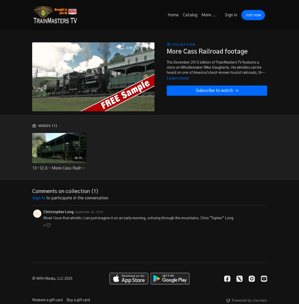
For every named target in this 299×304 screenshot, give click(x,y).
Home (173, 15)
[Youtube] (264, 279)
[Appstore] (128, 278)
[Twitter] (239, 279)
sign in (38, 198)
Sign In (231, 15)
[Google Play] (170, 278)
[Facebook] (227, 279)
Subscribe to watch (218, 91)
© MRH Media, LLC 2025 (52, 279)
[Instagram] (252, 279)
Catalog (190, 15)
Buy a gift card (78, 300)
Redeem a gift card (47, 300)
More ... (209, 15)
